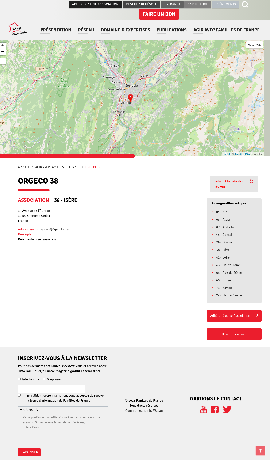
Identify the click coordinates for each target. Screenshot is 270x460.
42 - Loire (223, 257)
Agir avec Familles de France (57, 167)
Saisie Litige (198, 4)
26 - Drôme (224, 242)
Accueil (24, 167)
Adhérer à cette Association (230, 316)
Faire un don (159, 14)
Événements (226, 4)
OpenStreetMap (242, 154)
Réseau (102, 26)
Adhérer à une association (95, 4)
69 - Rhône (224, 280)
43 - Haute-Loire (228, 265)
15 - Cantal (224, 235)
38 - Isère (223, 250)
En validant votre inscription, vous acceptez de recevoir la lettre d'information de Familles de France (66, 398)
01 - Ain (221, 212)
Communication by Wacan (144, 411)
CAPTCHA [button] (30, 410)
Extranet (172, 4)
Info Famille (30, 379)
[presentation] (55, 438)
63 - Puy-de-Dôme (229, 273)
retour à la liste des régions (234, 184)
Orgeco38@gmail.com (53, 229)
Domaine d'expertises (141, 26)
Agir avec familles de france (89, 34)
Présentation (71, 26)
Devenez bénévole (141, 4)
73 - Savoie (224, 288)
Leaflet (226, 154)
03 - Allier (223, 219)
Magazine (54, 379)
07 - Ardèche (225, 227)
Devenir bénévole (234, 334)
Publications (187, 26)
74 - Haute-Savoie (229, 295)
